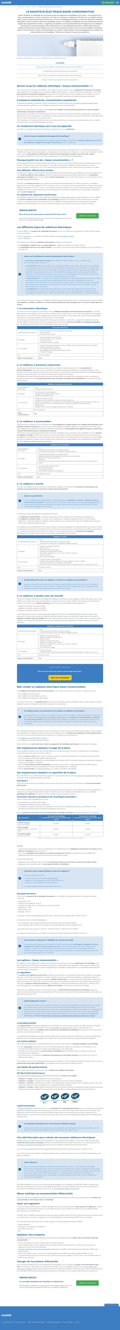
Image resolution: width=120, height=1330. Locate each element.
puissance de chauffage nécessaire (89, 776)
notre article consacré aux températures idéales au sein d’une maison (68, 1016)
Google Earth (53, 878)
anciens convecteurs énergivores (31, 1145)
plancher (27, 236)
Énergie (27, 7)
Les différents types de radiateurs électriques (60, 71)
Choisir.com (20, 7)
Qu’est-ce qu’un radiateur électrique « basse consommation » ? (60, 67)
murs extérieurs (89, 502)
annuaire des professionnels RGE (66, 1189)
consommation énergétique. (28, 179)
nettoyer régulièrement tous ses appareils (34, 1249)
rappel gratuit (108, 2)
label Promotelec (25, 1108)
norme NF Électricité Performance (32, 1076)
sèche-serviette (44, 769)
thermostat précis (68, 197)
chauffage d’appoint (92, 322)
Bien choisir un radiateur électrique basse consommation (60, 75)
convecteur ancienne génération (85, 103)
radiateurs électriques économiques (37, 441)
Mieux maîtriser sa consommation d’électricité (60, 80)
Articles (33, 7)
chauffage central (66, 236)
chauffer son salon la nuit (62, 1028)
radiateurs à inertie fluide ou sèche (34, 738)
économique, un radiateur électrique (51, 717)
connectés (28, 1047)
